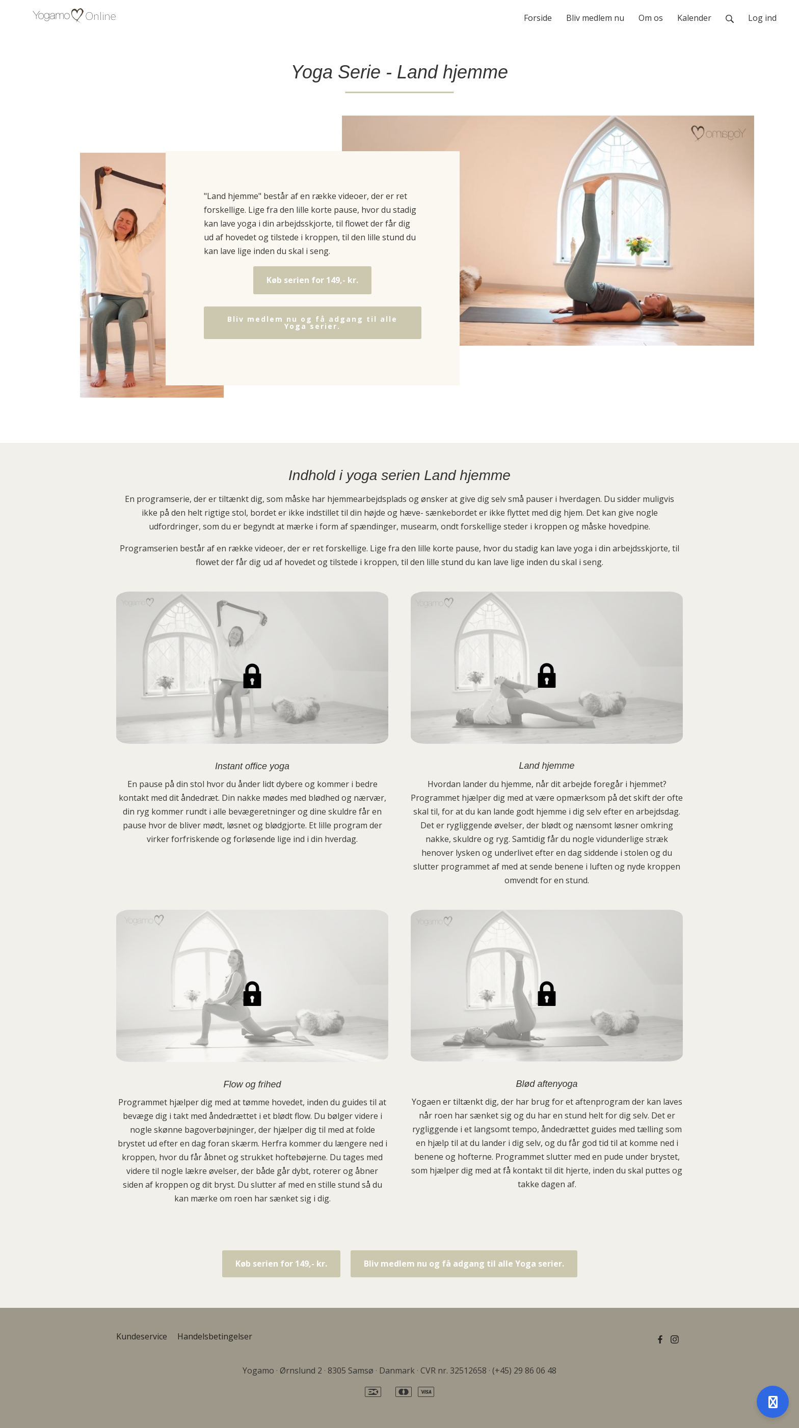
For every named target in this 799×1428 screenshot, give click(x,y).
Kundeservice (141, 1336)
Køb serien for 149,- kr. (312, 280)
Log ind (762, 17)
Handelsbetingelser (214, 1336)
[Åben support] (773, 1402)
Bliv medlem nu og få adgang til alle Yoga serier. (312, 322)
